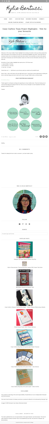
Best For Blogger (30, 422)
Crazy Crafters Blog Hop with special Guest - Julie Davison (25, 367)
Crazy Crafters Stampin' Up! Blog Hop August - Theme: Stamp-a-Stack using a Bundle (25, 307)
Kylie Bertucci (24, 9)
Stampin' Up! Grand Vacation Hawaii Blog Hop (25, 259)
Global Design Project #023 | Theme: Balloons (25, 327)
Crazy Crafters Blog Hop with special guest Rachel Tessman (25, 347)
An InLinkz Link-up (5, 79)
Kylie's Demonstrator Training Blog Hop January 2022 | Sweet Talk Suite (25, 267)
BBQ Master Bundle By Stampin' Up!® (25, 287)
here (9, 70)
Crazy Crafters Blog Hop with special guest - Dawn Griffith (25, 386)
